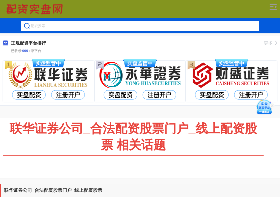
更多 (270, 43)
